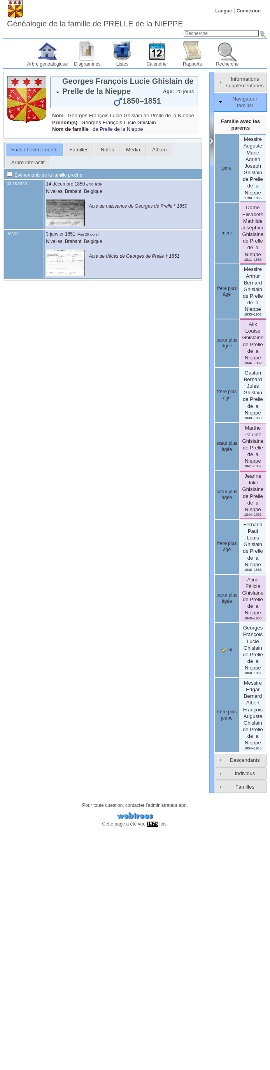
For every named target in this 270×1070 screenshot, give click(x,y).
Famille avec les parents (240, 124)
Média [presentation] (133, 150)
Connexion (249, 11)
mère (226, 233)
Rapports (192, 64)
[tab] (124, 92)
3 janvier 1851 (60, 234)
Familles (244, 787)
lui (226, 649)
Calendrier (157, 64)
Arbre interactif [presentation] (28, 162)
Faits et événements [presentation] (34, 150)
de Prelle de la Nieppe (118, 129)
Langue (223, 11)
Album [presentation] (159, 150)
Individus (245, 773)
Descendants (245, 760)
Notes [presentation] (107, 150)
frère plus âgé (227, 291)
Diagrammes (87, 64)
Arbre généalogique (47, 64)
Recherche (227, 64)
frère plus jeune (227, 715)
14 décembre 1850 (65, 184)
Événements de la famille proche (44, 175)
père (226, 168)
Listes (122, 64)
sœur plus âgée (226, 343)
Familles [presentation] (79, 150)
